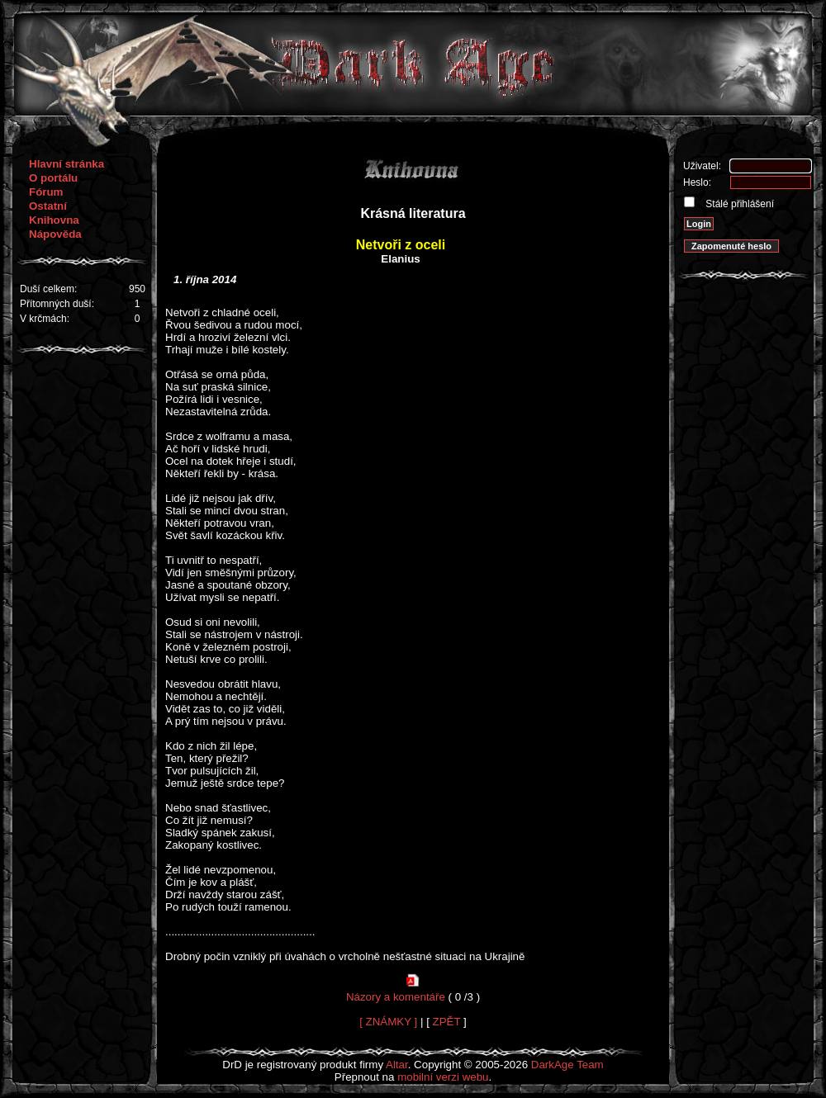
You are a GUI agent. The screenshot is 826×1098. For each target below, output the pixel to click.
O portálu (53, 178)
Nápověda (55, 234)
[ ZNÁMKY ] (388, 1021)
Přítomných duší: (57, 304)
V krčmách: (44, 318)
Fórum (46, 192)
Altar (397, 1064)
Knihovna (54, 220)
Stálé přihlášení (738, 204)
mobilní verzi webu (442, 1077)
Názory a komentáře (395, 997)
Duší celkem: (48, 289)
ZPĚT (447, 1021)
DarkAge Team (567, 1064)
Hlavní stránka (66, 164)
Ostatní (48, 206)
